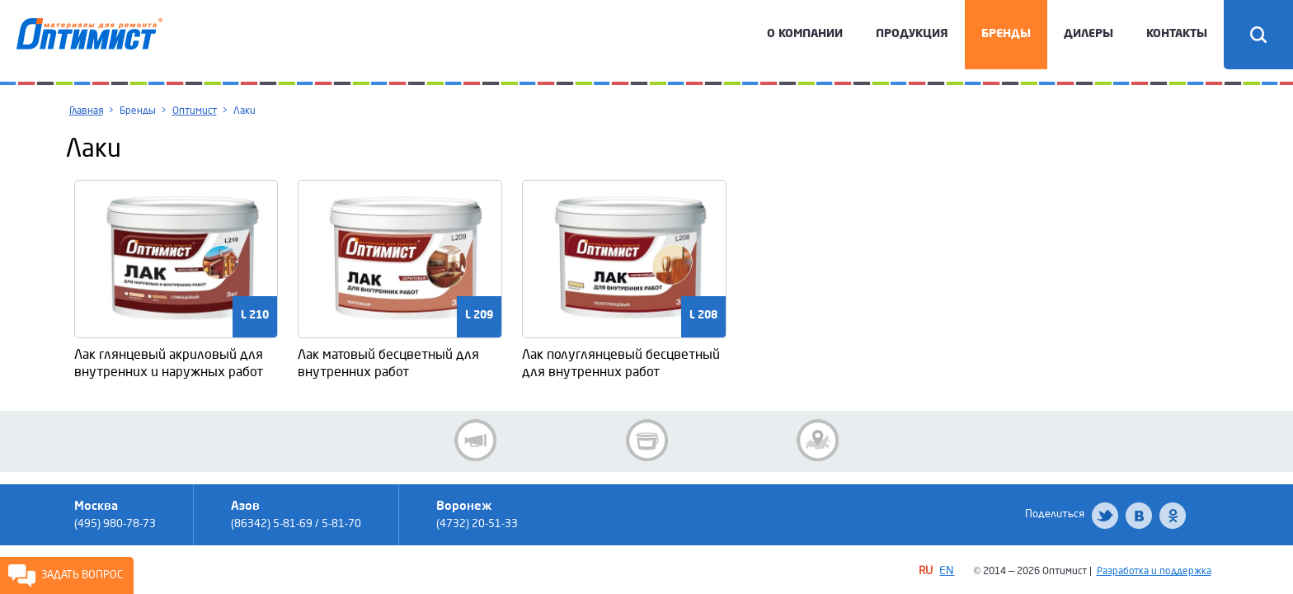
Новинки (647, 440)
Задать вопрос (82, 575)
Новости (475, 440)
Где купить (818, 440)
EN (946, 570)
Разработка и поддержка (1154, 571)
